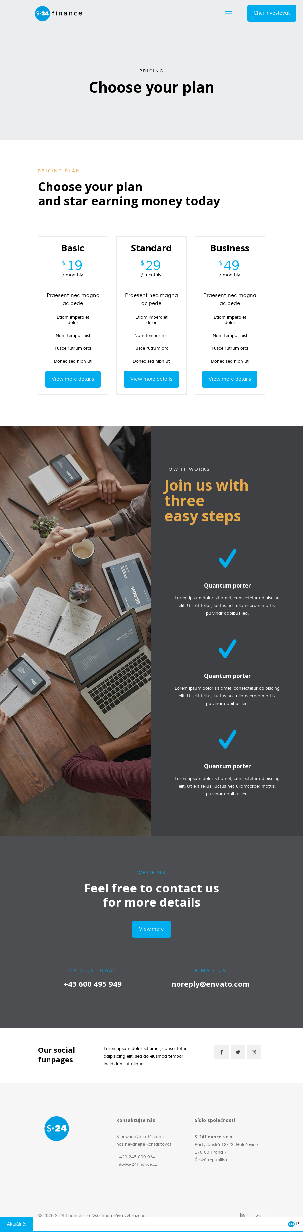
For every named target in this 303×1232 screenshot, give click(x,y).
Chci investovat (272, 13)
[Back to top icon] (258, 1216)
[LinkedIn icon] (242, 1215)
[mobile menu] (228, 13)
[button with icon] (221, 1052)
